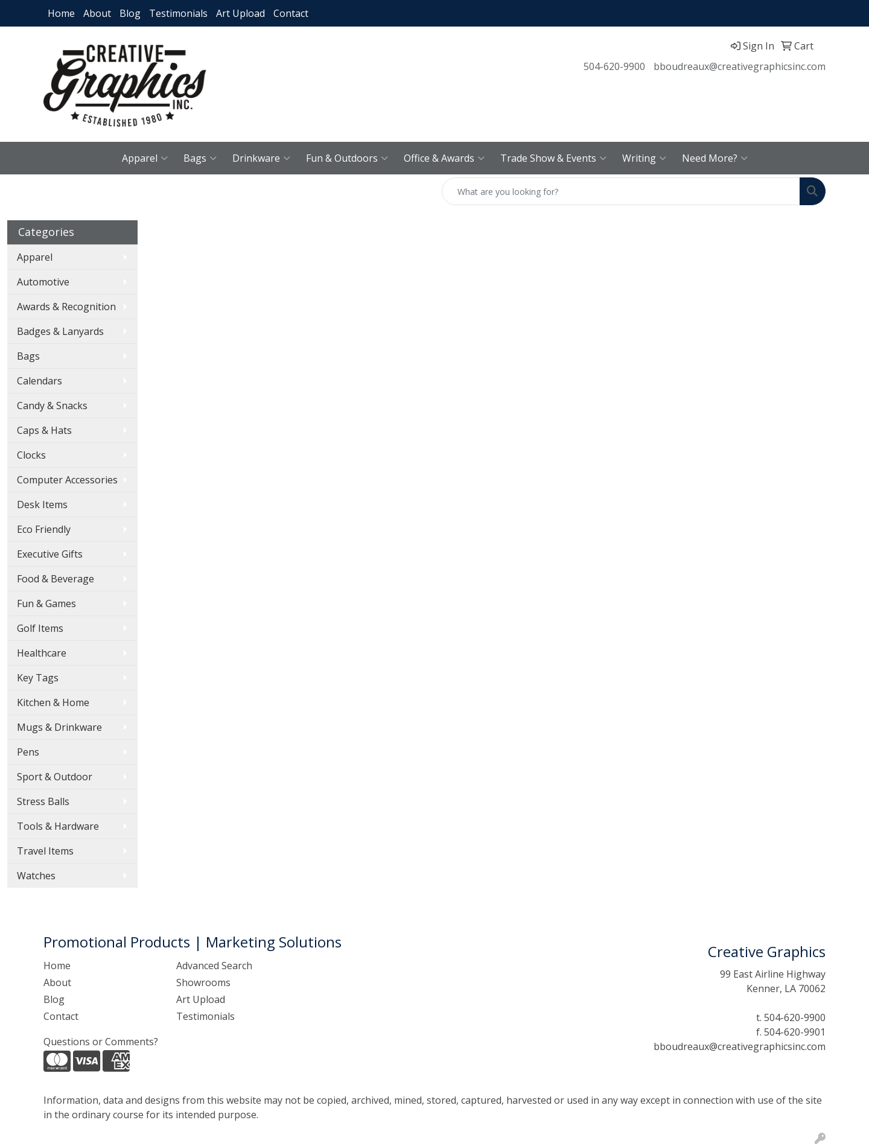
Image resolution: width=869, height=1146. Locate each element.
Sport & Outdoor (54, 776)
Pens (28, 752)
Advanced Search (214, 965)
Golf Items (40, 628)
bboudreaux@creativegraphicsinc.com (740, 66)
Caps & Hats (44, 430)
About (97, 13)
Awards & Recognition (66, 306)
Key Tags (38, 677)
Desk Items (42, 504)
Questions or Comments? (100, 1041)
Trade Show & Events (553, 158)
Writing (644, 158)
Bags (200, 158)
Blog (130, 13)
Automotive (43, 281)
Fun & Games (46, 603)
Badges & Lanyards (60, 331)
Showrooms (203, 982)
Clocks (31, 455)
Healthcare (41, 653)
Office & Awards (444, 158)
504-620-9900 (614, 66)
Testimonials (178, 13)
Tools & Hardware (58, 826)
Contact (290, 13)
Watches (36, 875)
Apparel (145, 158)
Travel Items (45, 851)
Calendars (39, 380)
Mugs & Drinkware (59, 727)
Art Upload (240, 13)
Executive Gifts (50, 554)
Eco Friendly (44, 529)
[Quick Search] (621, 191)
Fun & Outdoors (347, 158)
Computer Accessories (67, 479)
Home (61, 13)
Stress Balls (43, 801)
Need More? (715, 158)
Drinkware (261, 158)
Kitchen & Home (53, 702)
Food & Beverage (55, 578)
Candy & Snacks (52, 405)
